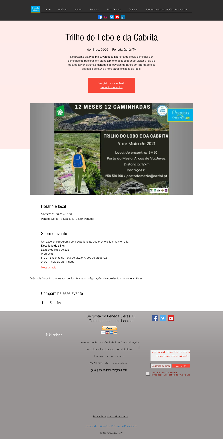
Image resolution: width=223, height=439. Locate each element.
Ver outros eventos (112, 87)
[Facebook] (100, 17)
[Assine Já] (181, 366)
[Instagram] (106, 17)
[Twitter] (112, 17)
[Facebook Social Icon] (155, 318)
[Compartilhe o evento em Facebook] (42, 302)
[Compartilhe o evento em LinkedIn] (59, 302)
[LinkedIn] (123, 17)
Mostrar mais (48, 267)
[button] (109, 330)
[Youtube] (117, 17)
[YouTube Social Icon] (171, 318)
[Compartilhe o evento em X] (50, 302)
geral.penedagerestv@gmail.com (109, 370)
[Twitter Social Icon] (163, 318)
